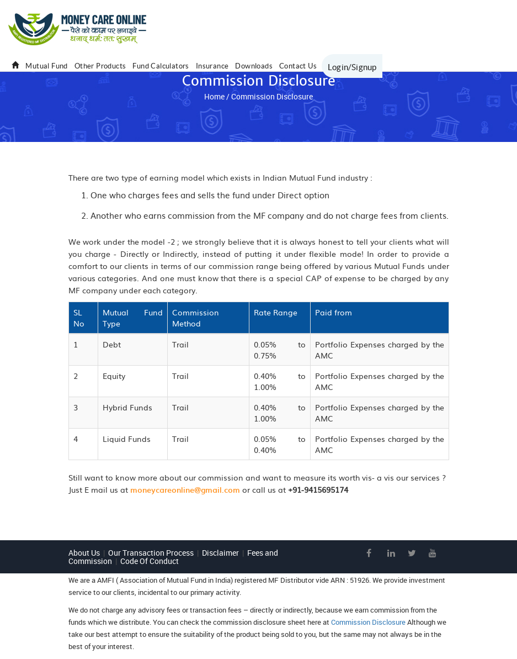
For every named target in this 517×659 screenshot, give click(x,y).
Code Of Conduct (149, 561)
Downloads (254, 66)
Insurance (212, 66)
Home (214, 96)
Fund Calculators (160, 66)
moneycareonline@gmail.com (185, 489)
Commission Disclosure (368, 622)
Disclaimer (220, 552)
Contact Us (298, 66)
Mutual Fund (46, 66)
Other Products (100, 66)
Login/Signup (352, 67)
